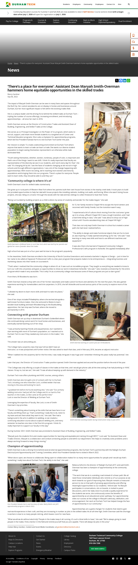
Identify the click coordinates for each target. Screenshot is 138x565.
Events (38, 547)
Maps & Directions (15, 539)
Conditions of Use (22, 558)
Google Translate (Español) (15, 562)
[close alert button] (129, 13)
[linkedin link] (121, 558)
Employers (76, 4)
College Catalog (70, 536)
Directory (67, 547)
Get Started (40, 539)
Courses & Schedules (42, 21)
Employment (68, 543)
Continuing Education (72, 21)
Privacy (42, 558)
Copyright (34, 558)
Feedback (58, 558)
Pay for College (12, 21)
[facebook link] (113, 558)
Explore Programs (15, 550)
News (16, 63)
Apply (124, 35)
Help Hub (12, 547)
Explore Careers (56, 21)
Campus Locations (15, 543)
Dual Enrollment (125, 21)
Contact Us (111, 4)
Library (66, 539)
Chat (124, 42)
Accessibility (10, 558)
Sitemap (50, 558)
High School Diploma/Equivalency (106, 21)
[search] (129, 4)
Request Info (127, 54)
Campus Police (69, 550)
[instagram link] (117, 558)
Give (119, 4)
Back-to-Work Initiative (89, 21)
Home (10, 63)
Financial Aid (127, 48)
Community (88, 4)
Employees (99, 4)
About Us (12, 536)
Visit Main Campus (97, 549)
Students (66, 4)
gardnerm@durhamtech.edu (68, 527)
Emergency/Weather (44, 550)
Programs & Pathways (27, 21)
